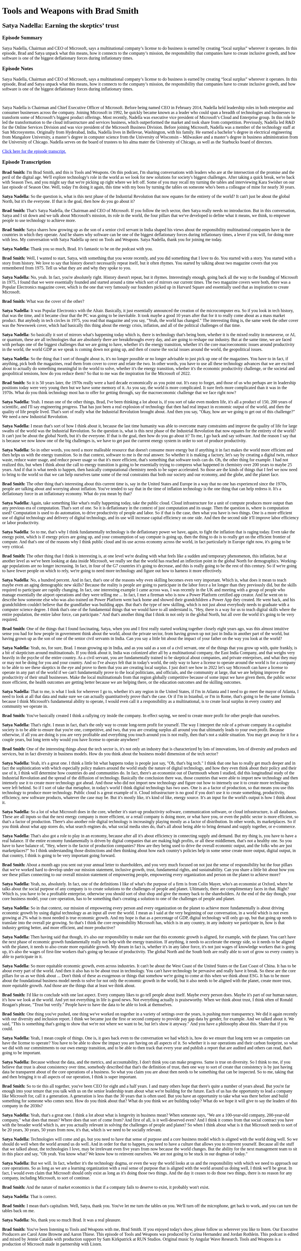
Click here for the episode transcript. (34, 151)
